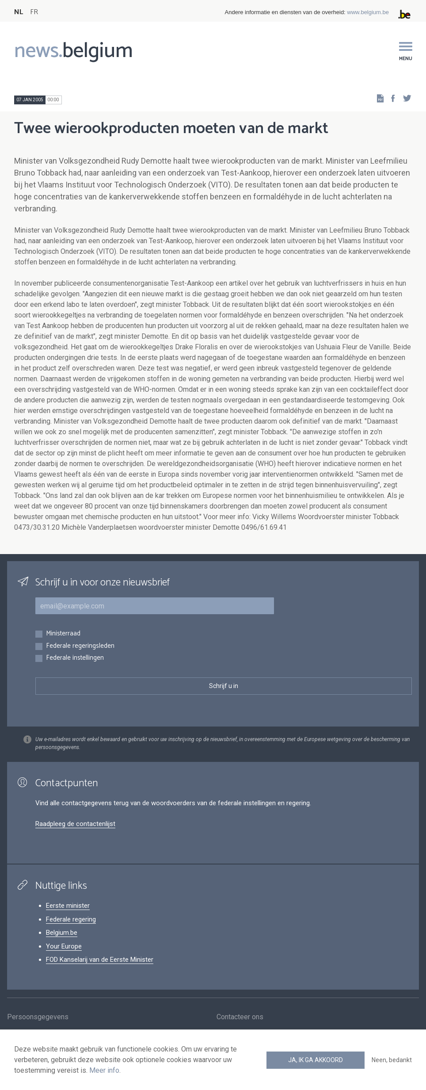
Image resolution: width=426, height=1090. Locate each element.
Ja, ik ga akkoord (315, 1059)
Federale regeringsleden (80, 646)
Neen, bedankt (392, 1059)
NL (18, 12)
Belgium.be (61, 933)
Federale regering (71, 919)
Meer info (104, 1070)
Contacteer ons (240, 1017)
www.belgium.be (368, 12)
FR (34, 12)
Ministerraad (63, 634)
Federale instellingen (75, 658)
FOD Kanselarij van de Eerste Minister (99, 960)
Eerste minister (68, 906)
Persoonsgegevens (37, 1017)
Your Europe (64, 946)
